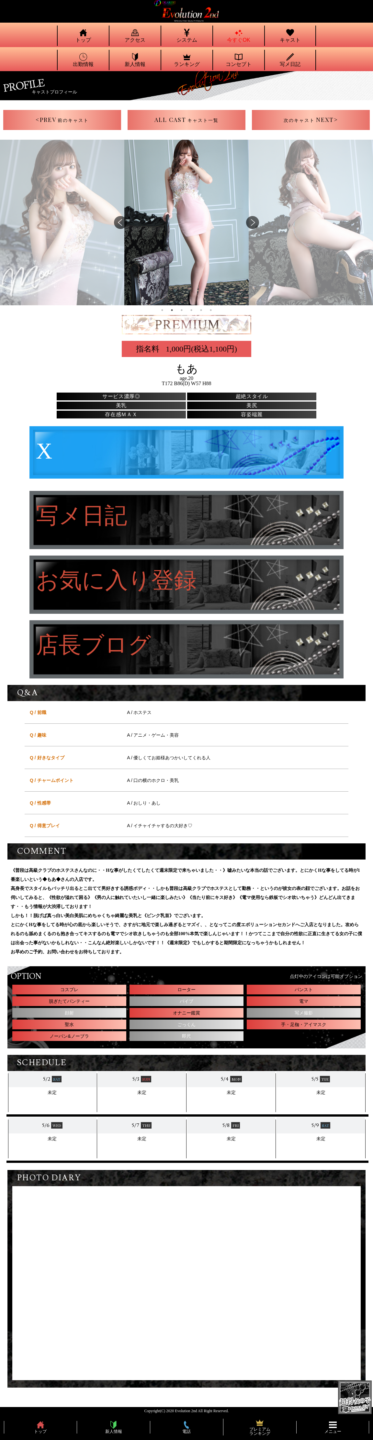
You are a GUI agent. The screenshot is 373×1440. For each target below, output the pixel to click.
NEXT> (311, 120)
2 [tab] (172, 310)
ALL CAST (186, 120)
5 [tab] (201, 310)
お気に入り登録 (116, 581)
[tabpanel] (186, 222)
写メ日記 (81, 516)
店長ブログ (93, 645)
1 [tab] (162, 310)
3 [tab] (181, 310)
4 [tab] (191, 310)
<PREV (62, 120)
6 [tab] (211, 310)
